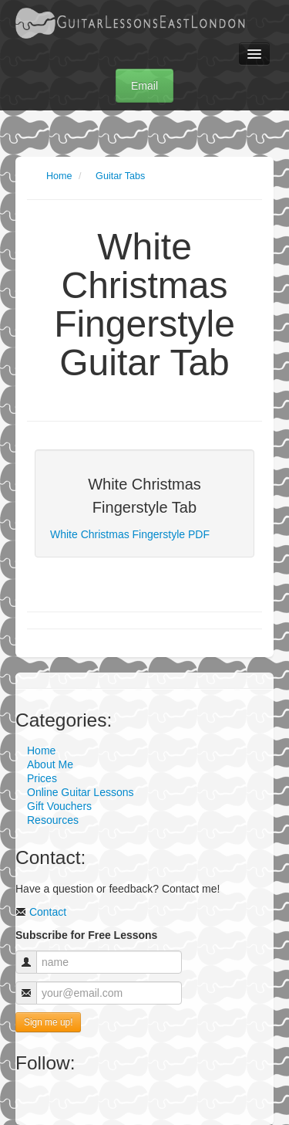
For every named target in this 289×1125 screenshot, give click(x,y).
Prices (42, 778)
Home (59, 176)
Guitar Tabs (120, 176)
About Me (50, 764)
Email (144, 86)
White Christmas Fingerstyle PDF (130, 534)
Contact (40, 912)
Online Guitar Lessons (80, 792)
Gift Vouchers (59, 806)
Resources (53, 820)
